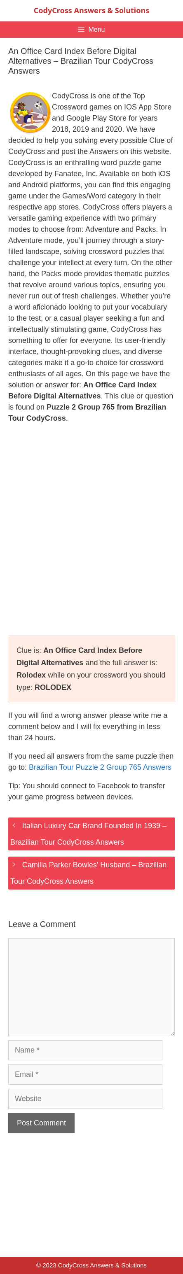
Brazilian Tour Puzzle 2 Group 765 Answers (100, 767)
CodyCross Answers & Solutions (91, 10)
